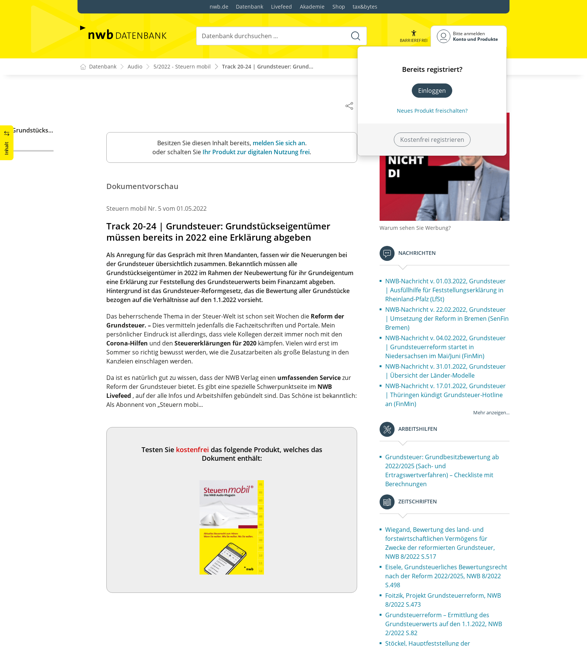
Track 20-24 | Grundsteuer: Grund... (267, 66)
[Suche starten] (356, 36)
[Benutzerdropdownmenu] (469, 36)
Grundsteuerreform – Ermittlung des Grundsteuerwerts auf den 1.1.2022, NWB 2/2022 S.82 (447, 621)
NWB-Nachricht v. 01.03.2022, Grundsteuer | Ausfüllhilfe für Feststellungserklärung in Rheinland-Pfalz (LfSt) (449, 287)
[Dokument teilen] (353, 105)
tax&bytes (365, 6)
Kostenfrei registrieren (432, 139)
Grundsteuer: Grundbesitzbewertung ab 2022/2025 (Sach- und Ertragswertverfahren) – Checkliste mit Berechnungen (446, 467)
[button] (414, 36)
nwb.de (219, 6)
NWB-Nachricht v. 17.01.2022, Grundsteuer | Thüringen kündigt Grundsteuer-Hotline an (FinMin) (449, 392)
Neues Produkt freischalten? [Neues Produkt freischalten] (432, 110)
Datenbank (249, 6)
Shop (338, 6)
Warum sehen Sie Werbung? (418, 224)
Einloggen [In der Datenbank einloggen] (432, 90)
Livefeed (281, 6)
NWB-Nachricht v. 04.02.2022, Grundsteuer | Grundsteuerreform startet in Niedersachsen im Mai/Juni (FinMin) (449, 344)
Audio (135, 66)
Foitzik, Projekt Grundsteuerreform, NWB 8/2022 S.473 (447, 597)
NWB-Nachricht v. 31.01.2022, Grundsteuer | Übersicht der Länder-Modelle (449, 368)
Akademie (312, 6)
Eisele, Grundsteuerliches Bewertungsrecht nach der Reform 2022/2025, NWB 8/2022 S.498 (438, 573)
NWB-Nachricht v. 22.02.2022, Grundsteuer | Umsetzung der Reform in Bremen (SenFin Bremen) (449, 315)
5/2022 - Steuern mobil (182, 66)
